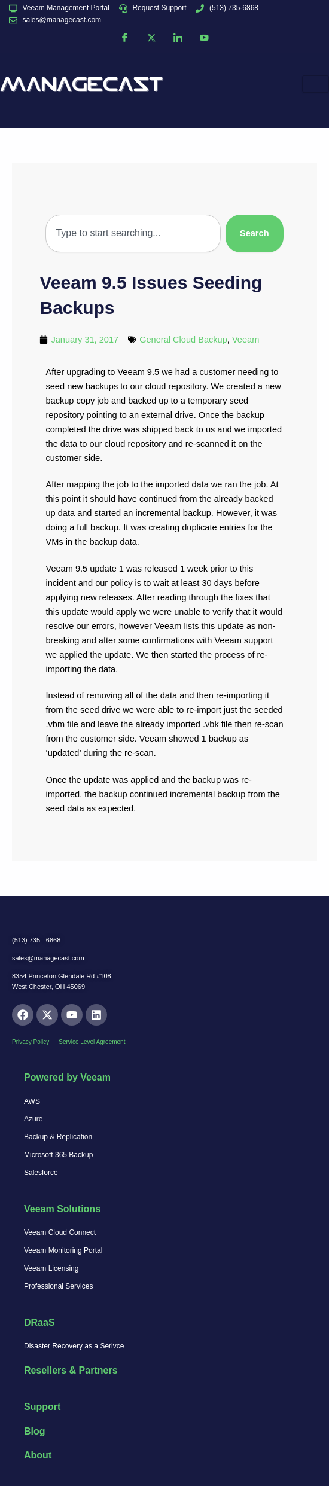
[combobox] (132, 233)
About (37, 1455)
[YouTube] (204, 38)
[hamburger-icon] (315, 84)
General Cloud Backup (183, 339)
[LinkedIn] (178, 38)
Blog (34, 1431)
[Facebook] (125, 38)
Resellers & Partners (71, 1370)
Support (42, 1407)
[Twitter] (151, 38)
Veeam (245, 339)
